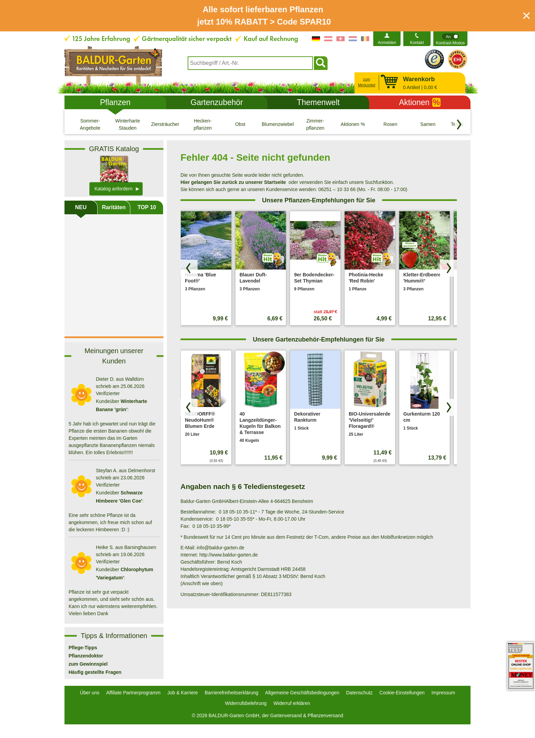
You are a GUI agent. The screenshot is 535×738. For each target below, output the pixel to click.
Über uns (89, 692)
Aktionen (419, 102)
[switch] (450, 38)
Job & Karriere (182, 692)
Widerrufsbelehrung (245, 703)
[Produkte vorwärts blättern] (448, 268)
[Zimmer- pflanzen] (315, 124)
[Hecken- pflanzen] (202, 124)
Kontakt (417, 42)
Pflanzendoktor (86, 656)
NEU (81, 207)
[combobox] (250, 63)
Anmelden (387, 42)
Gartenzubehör (217, 102)
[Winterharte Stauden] (127, 124)
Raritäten (114, 207)
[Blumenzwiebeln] (278, 124)
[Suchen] (321, 63)
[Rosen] (390, 124)
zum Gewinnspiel (88, 664)
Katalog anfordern (113, 188)
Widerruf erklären (291, 703)
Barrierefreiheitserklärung (231, 692)
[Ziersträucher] (165, 124)
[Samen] (428, 124)
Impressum (443, 692)
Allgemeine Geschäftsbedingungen (302, 692)
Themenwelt (318, 102)
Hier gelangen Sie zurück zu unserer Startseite (233, 182)
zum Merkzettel (366, 82)
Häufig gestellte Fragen (95, 672)
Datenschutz (359, 692)
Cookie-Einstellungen (401, 692)
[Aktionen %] (353, 124)
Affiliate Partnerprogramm (133, 692)
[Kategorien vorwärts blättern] (459, 124)
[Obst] (240, 124)
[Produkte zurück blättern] (189, 268)
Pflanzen (115, 102)
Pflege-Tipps (83, 647)
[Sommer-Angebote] (90, 124)
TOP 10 (147, 207)
